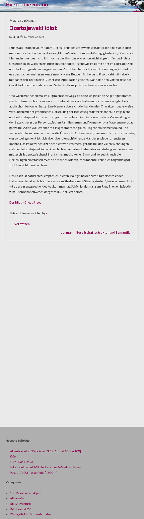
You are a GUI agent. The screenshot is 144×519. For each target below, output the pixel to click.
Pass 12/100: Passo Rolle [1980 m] (33, 472)
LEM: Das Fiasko (21, 462)
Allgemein (17, 498)
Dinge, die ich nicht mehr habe (30, 514)
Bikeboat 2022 (20, 509)
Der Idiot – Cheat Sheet (25, 202)
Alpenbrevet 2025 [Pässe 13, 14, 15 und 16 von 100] (45, 451)
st (16, 37)
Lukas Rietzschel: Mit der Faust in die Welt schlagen (45, 467)
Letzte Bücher (24, 20)
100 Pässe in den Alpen (25, 493)
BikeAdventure (20, 503)
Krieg (13, 456)
